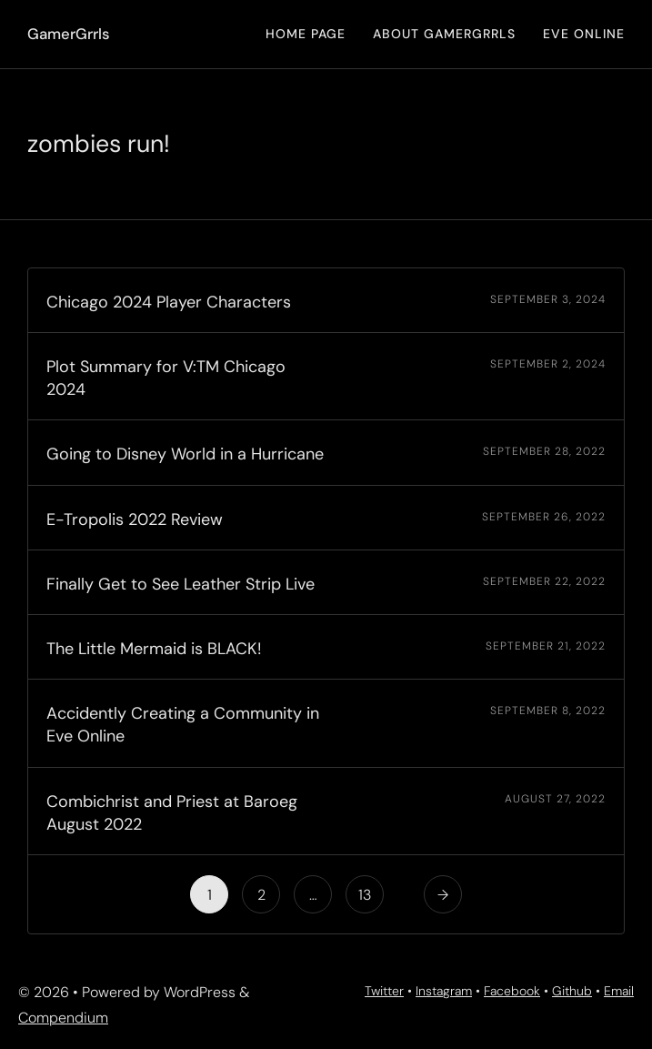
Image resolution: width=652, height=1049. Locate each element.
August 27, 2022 (555, 799)
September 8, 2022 (548, 710)
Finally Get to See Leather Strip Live (180, 584)
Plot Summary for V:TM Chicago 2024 (166, 378)
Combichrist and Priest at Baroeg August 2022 (171, 813)
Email (619, 991)
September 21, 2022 (546, 646)
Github (572, 991)
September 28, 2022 (544, 451)
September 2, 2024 (548, 364)
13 (364, 894)
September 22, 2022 (544, 581)
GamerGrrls (68, 34)
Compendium (63, 1017)
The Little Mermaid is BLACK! (154, 649)
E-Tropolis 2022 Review (134, 519)
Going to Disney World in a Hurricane (185, 454)
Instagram (444, 991)
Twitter (384, 991)
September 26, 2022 (544, 516)
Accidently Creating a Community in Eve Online (182, 724)
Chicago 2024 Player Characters (168, 302)
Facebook (512, 991)
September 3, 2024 (548, 299)
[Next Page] (443, 894)
